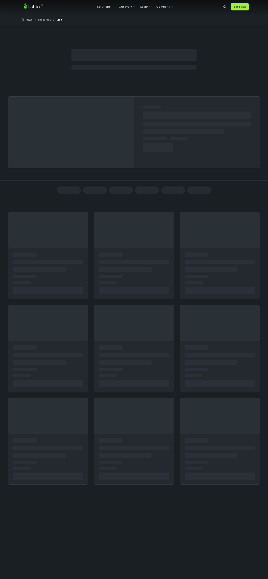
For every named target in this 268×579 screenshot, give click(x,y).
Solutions (105, 7)
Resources (44, 19)
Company (164, 7)
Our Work (127, 7)
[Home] (26, 20)
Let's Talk (240, 6)
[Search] (224, 6)
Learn (145, 7)
